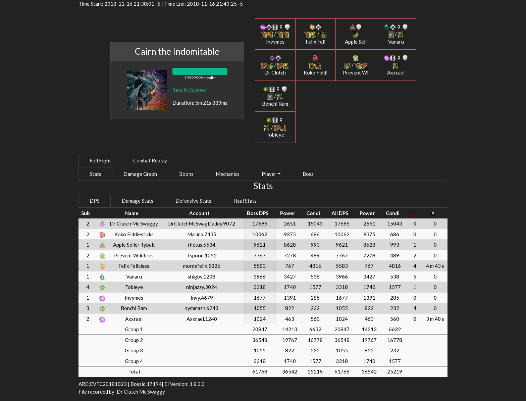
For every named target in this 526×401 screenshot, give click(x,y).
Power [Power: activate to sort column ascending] (287, 213)
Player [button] (269, 174)
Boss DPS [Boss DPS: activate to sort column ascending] (257, 213)
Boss (308, 174)
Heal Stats (245, 201)
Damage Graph (140, 174)
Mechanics (228, 174)
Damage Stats (137, 201)
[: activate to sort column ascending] (102, 213)
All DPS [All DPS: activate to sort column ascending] (339, 213)
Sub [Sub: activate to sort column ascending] (85, 213)
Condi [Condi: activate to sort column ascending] (313, 213)
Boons (186, 174)
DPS (95, 201)
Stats (95, 174)
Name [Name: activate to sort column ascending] (132, 213)
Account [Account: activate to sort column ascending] (199, 213)
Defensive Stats (193, 201)
